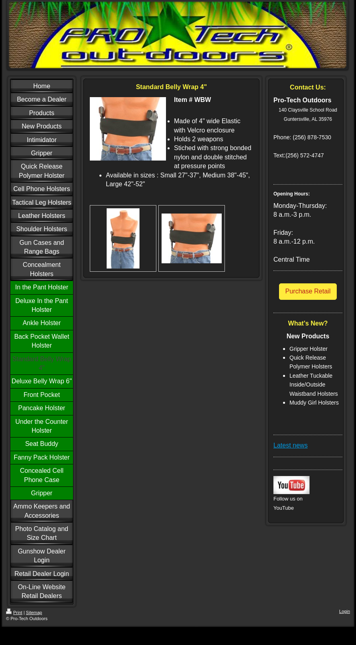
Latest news (290, 445)
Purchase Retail (308, 291)
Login (344, 611)
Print (14, 612)
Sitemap (34, 612)
